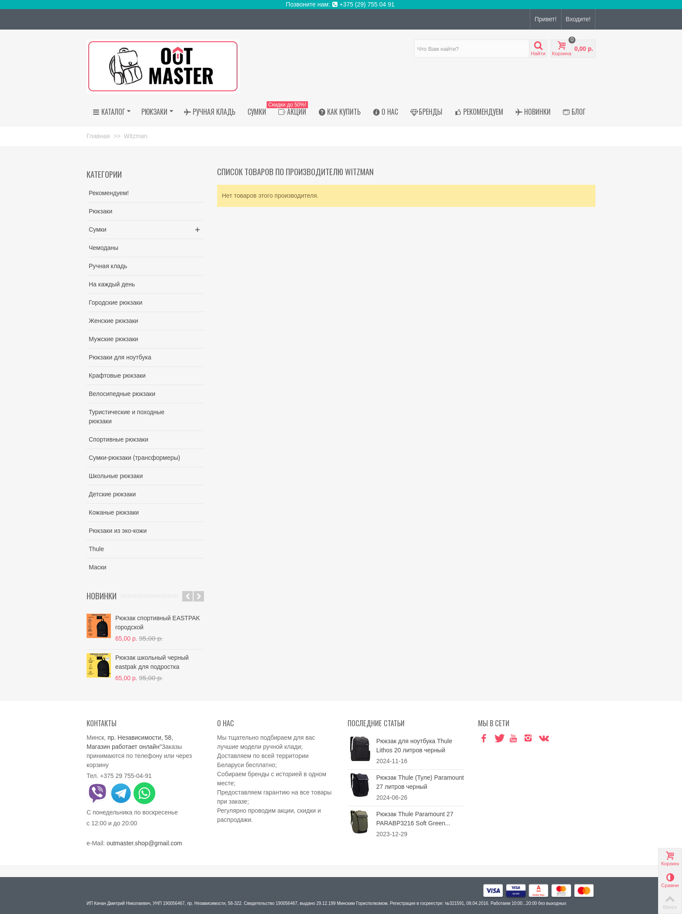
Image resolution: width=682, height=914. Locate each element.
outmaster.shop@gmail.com (144, 843)
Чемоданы (103, 247)
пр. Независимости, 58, (140, 737)
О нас (385, 112)
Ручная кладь (209, 112)
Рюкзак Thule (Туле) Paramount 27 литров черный (420, 782)
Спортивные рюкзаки (118, 439)
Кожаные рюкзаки (114, 512)
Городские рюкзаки (115, 302)
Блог (574, 112)
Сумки (256, 111)
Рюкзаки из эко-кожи (118, 530)
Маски (98, 567)
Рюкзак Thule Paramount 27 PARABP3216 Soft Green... (414, 819)
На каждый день (112, 284)
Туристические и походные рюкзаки (126, 417)
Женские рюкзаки (113, 320)
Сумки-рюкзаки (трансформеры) (134, 457)
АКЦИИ (290, 112)
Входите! (578, 19)
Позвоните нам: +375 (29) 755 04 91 (341, 4)
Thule (96, 548)
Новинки (533, 112)
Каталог (112, 112)
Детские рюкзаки (112, 494)
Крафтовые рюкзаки (117, 375)
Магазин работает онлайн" (124, 746)
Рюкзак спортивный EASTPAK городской (157, 623)
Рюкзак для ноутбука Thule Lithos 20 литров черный (414, 746)
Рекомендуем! (109, 192)
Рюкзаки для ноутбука (120, 357)
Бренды (426, 112)
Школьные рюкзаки (116, 475)
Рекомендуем (479, 112)
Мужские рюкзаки (113, 339)
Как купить (339, 112)
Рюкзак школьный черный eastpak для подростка (152, 662)
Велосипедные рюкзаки (122, 393)
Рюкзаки (157, 111)
